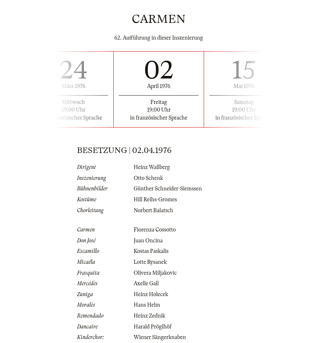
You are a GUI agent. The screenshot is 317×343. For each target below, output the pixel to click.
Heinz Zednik (149, 316)
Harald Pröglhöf (152, 327)
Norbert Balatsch (153, 210)
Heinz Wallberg (152, 167)
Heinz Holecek (151, 294)
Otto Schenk (148, 178)
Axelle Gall (146, 283)
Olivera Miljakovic (155, 273)
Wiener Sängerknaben (160, 337)
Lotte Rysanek (150, 262)
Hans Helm (147, 305)
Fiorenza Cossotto (155, 230)
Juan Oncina (148, 240)
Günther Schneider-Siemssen (168, 188)
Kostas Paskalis (151, 251)
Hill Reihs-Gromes (155, 199)
